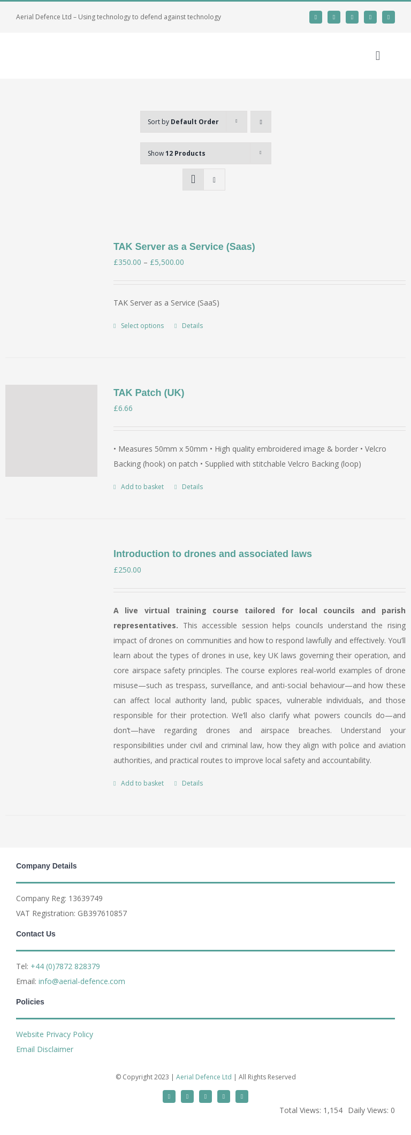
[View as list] (214, 179)
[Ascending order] (260, 122)
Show (177, 153)
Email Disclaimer (44, 1049)
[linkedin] (334, 17)
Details (192, 325)
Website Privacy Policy (54, 1034)
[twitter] (315, 17)
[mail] (370, 17)
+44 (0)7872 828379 (65, 966)
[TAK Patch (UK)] (51, 431)
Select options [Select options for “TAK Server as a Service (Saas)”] (142, 325)
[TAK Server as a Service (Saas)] (51, 285)
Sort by (183, 121)
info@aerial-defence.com (82, 981)
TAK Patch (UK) (149, 392)
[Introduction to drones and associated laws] (51, 592)
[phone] (388, 17)
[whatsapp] (352, 17)
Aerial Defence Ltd (204, 1076)
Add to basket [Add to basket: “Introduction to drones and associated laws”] (142, 783)
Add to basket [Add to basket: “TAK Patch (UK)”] (142, 486)
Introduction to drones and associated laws (212, 554)
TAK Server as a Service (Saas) (184, 246)
